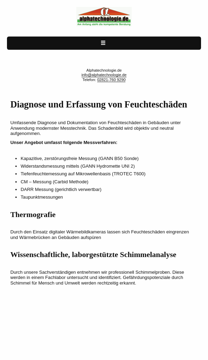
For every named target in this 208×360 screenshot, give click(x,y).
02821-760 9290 (111, 80)
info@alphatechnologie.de (104, 75)
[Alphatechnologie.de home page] (103, 25)
